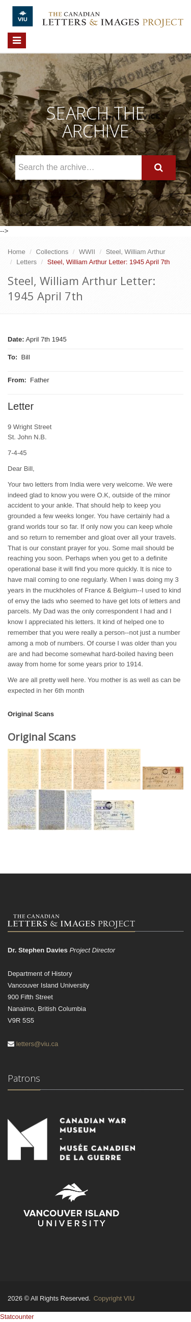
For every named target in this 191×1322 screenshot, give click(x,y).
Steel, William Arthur (136, 252)
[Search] (159, 167)
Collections (52, 252)
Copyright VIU (113, 1298)
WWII (87, 252)
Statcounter (17, 1316)
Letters (26, 262)
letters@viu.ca (37, 1044)
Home (16, 252)
